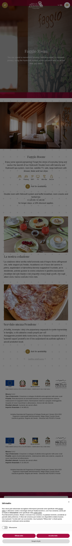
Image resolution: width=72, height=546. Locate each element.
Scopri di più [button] (36, 541)
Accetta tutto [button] (53, 536)
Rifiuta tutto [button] (19, 536)
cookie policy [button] (37, 513)
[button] (69, 502)
